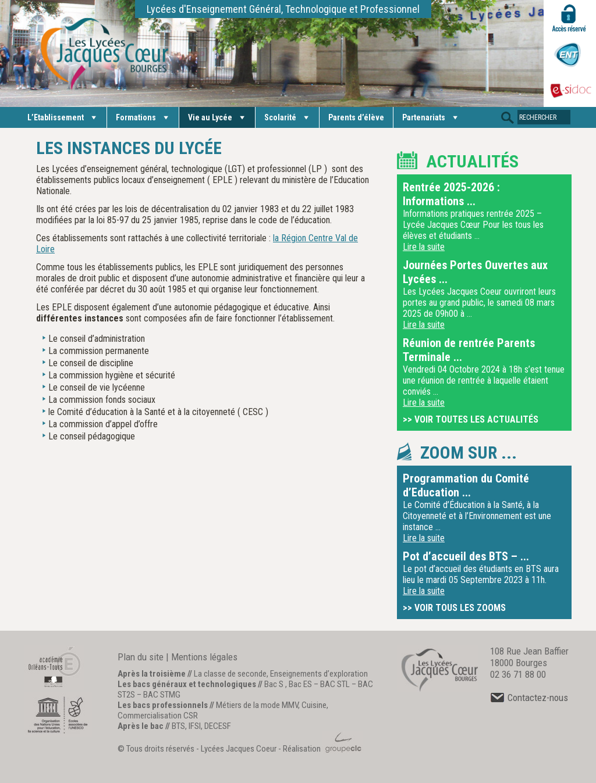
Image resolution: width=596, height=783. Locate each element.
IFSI (195, 726)
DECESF (217, 726)
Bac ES (300, 684)
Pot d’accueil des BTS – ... (466, 556)
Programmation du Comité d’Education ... (466, 485)
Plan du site (141, 657)
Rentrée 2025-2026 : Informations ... (451, 194)
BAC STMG (161, 694)
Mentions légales (204, 657)
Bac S (273, 684)
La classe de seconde (230, 673)
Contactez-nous (529, 697)
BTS (178, 726)
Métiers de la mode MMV (257, 705)
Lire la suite (424, 246)
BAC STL (335, 684)
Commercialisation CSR (158, 715)
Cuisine (314, 705)
